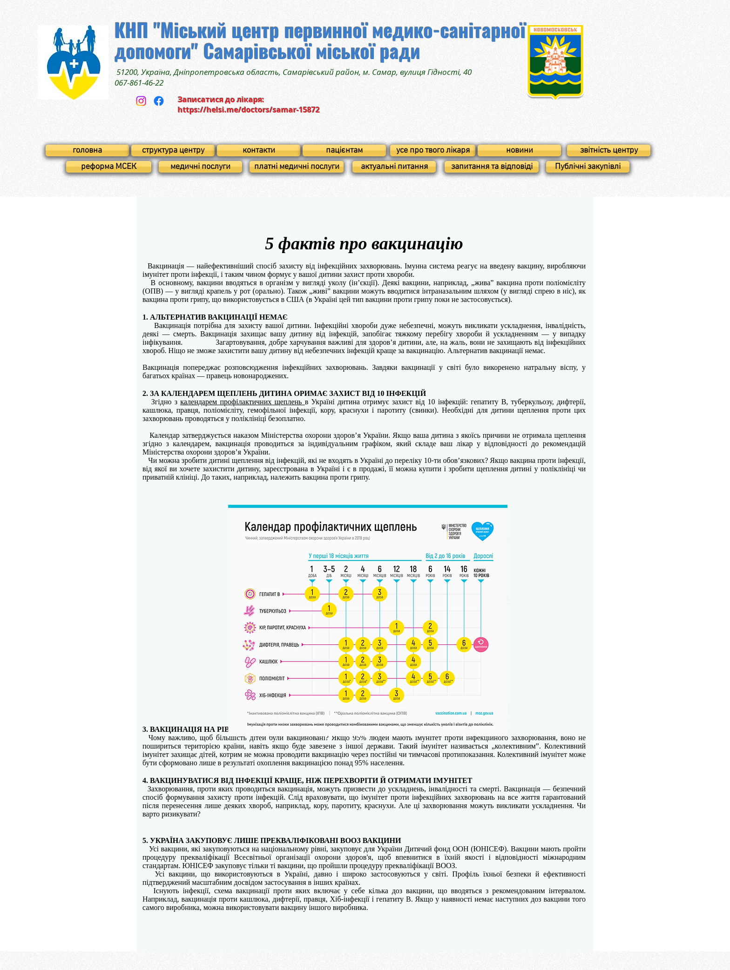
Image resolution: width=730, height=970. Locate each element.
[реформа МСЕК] (108, 167)
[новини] (519, 150)
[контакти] (258, 150)
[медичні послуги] (200, 167)
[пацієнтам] (344, 150)
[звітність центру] (608, 150)
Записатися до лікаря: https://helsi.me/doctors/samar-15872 (249, 104)
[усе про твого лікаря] (432, 150)
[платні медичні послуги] (297, 167)
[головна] (87, 150)
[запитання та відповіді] (492, 167)
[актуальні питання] (394, 167)
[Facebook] (158, 100)
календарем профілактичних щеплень (242, 402)
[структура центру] (173, 150)
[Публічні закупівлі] (587, 167)
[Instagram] (141, 100)
